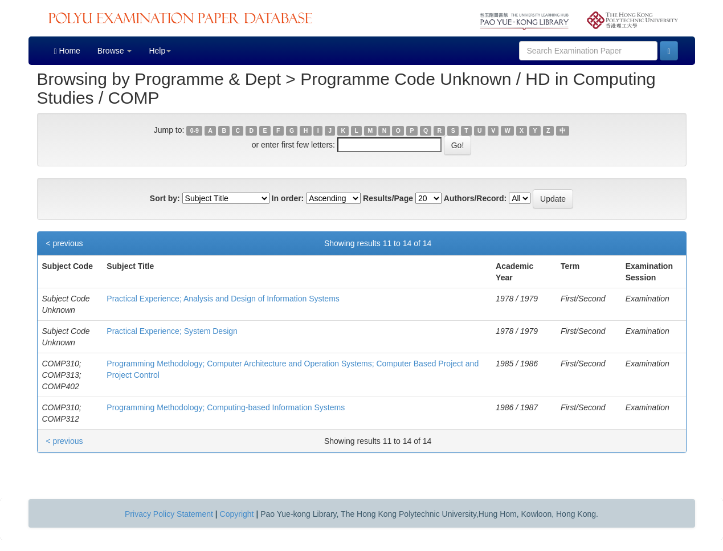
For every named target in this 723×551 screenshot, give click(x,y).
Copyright (237, 514)
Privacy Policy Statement (169, 514)
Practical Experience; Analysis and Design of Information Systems (223, 298)
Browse (114, 50)
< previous (64, 243)
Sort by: (165, 198)
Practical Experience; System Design (172, 331)
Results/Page (388, 198)
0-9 (194, 130)
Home (67, 51)
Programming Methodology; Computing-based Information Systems (226, 407)
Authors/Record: (475, 198)
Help (160, 50)
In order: (288, 198)
